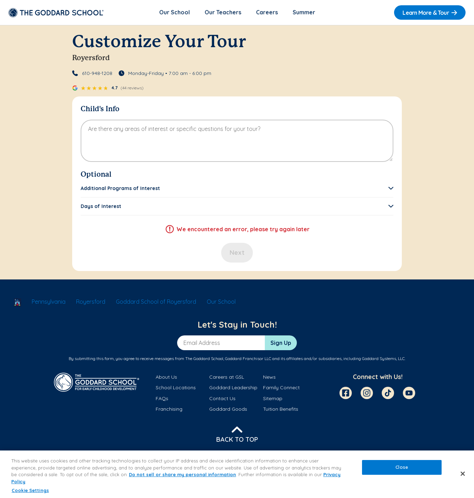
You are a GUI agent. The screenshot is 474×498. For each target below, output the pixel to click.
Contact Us (222, 399)
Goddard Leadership (233, 388)
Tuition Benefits (280, 409)
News (269, 377)
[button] (237, 189)
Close (401, 467)
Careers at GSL (226, 377)
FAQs (162, 399)
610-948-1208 (97, 74)
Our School (174, 12)
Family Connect (281, 388)
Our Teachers (223, 12)
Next (237, 253)
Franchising (169, 409)
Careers (267, 12)
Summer (304, 12)
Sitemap (272, 399)
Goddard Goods (228, 409)
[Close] (462, 473)
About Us (166, 377)
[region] (237, 474)
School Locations (176, 388)
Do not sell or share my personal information (182, 474)
